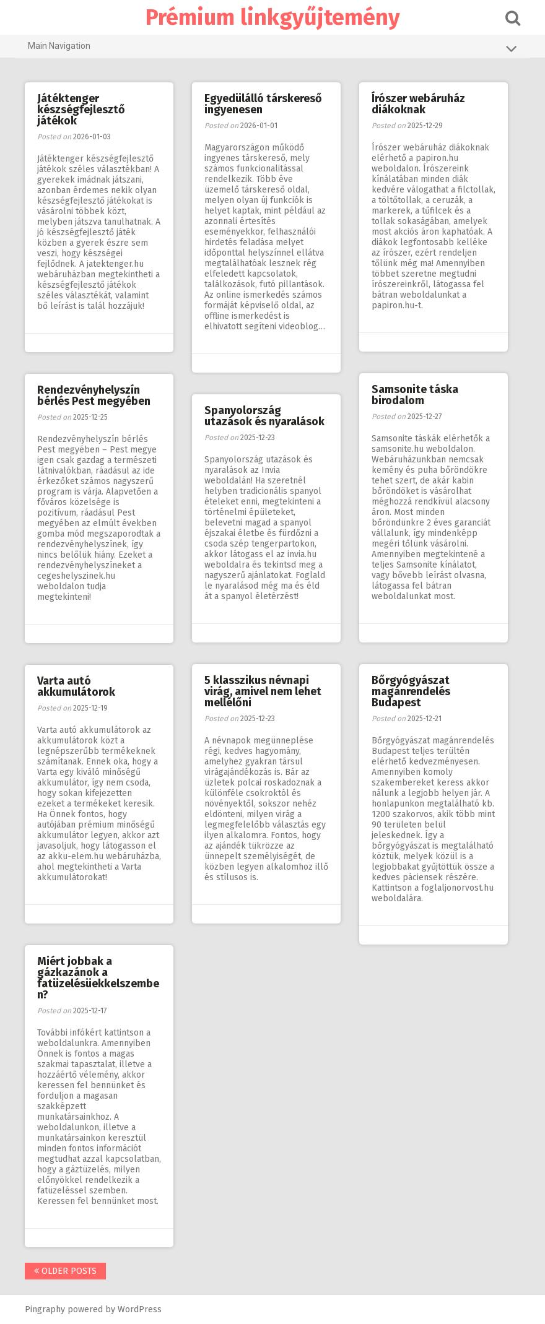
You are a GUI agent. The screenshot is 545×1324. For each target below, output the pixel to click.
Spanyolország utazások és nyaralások (264, 416)
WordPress (140, 1309)
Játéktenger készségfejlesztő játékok (81, 110)
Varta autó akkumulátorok (76, 686)
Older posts (65, 1271)
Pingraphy (45, 1309)
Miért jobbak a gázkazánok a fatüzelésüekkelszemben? (98, 978)
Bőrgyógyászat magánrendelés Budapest (411, 691)
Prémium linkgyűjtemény (273, 17)
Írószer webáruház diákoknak (418, 104)
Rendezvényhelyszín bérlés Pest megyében (93, 395)
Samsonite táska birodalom (415, 395)
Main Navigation (272, 48)
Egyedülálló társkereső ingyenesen (263, 104)
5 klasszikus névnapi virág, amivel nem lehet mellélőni (262, 691)
